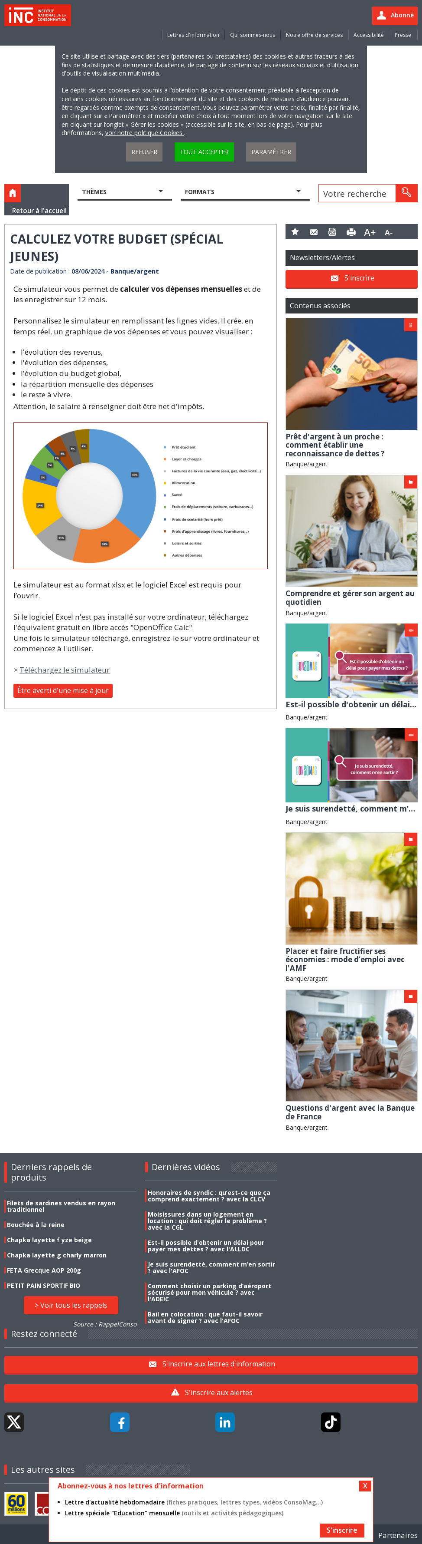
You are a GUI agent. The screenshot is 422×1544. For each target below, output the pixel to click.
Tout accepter (204, 152)
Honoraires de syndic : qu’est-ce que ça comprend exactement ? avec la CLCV (209, 1195)
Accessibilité (369, 35)
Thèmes (94, 192)
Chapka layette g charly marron (57, 1255)
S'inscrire (359, 278)
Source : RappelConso (104, 1324)
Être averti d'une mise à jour (63, 690)
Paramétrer (271, 152)
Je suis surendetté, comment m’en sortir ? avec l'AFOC (211, 1267)
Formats (199, 192)
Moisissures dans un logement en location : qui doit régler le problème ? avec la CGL (207, 1220)
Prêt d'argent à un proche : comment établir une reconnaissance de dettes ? (335, 445)
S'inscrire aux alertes (219, 1392)
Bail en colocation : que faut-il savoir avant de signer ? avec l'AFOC (205, 1317)
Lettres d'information (193, 35)
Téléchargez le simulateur (64, 670)
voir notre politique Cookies (144, 133)
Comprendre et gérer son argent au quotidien (350, 597)
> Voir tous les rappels (71, 1305)
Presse (403, 35)
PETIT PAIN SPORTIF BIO (43, 1285)
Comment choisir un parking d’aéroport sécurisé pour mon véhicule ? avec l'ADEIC (209, 1292)
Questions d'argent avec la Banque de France (350, 1112)
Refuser (144, 152)
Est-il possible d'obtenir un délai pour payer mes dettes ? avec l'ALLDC (206, 1245)
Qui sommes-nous (252, 35)
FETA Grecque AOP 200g (44, 1270)
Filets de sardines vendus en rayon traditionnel (61, 1206)
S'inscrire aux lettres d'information (218, 1364)
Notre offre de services (314, 35)
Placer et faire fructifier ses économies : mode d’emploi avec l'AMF (345, 959)
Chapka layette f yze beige (49, 1240)
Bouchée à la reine (36, 1225)
